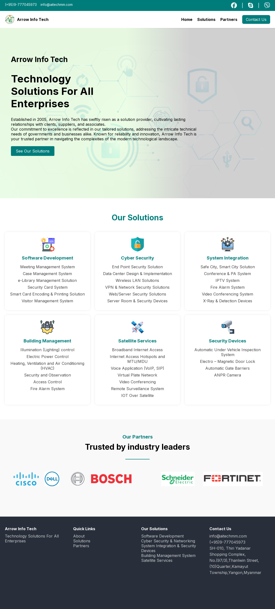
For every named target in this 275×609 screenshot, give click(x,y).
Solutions (206, 19)
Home (186, 19)
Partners (228, 19)
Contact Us (256, 19)
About (79, 536)
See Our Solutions (33, 151)
